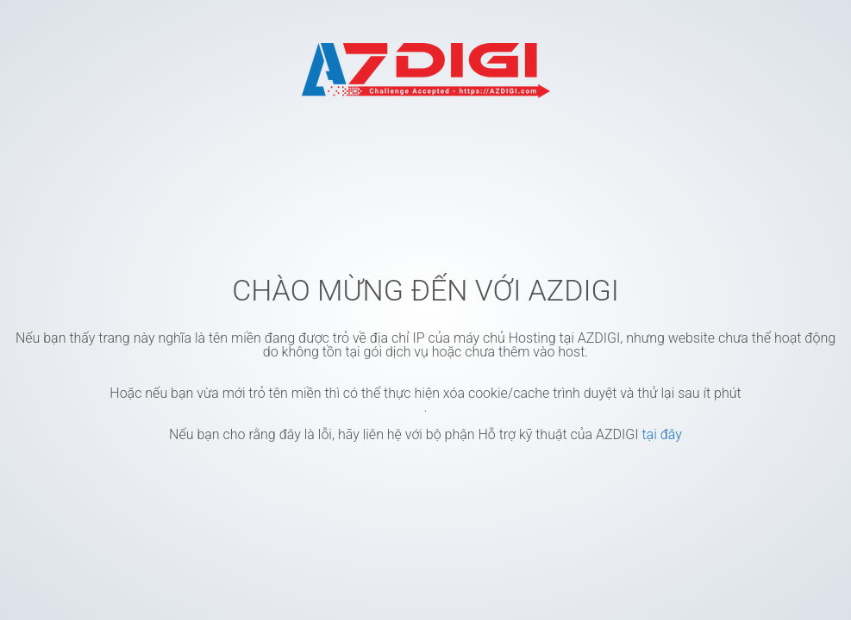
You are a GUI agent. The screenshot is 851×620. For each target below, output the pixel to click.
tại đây (661, 434)
